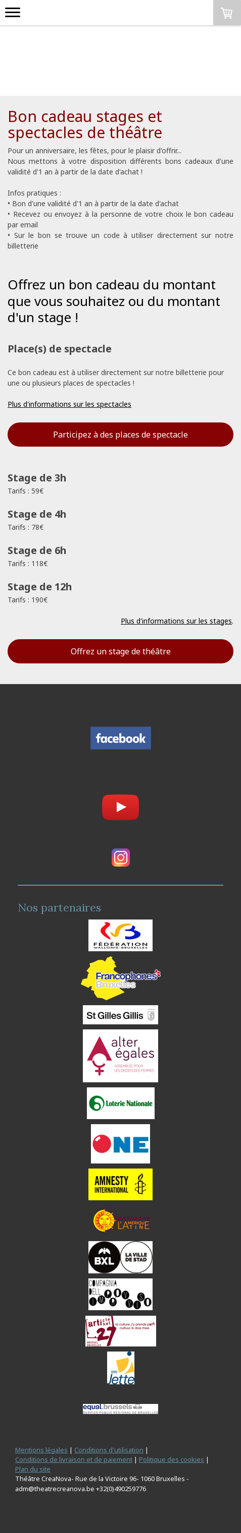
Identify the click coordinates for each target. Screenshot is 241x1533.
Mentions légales (41, 1449)
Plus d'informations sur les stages (176, 621)
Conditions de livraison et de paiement (73, 1459)
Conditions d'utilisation (108, 1449)
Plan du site (33, 1469)
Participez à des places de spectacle (120, 434)
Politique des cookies (171, 1459)
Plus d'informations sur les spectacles (69, 404)
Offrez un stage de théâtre (121, 651)
